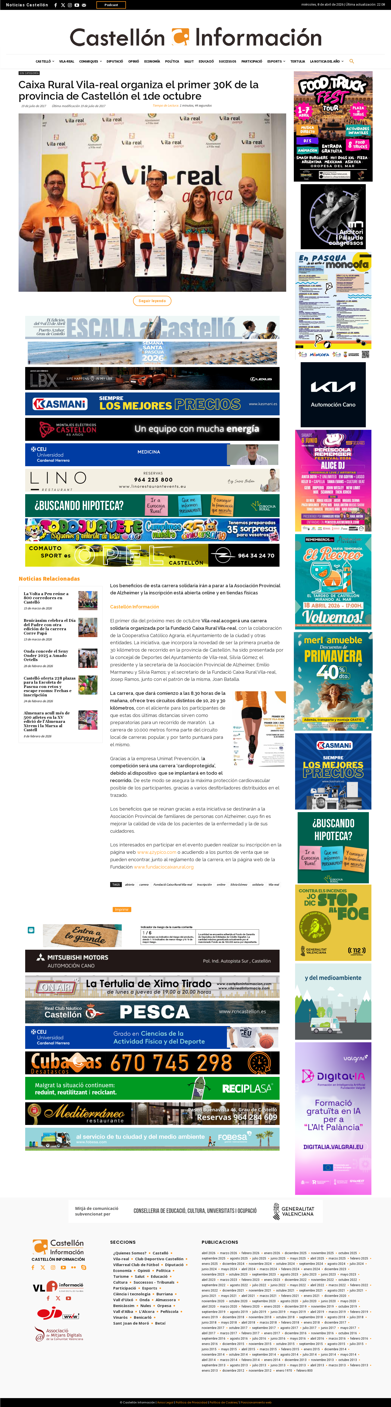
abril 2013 (317, 1365)
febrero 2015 (290, 1349)
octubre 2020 (238, 1301)
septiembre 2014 (264, 1354)
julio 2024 (357, 1263)
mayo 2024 (229, 1269)
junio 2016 (278, 1338)
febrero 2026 (250, 1253)
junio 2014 (328, 1354)
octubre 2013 (347, 1359)
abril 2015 (248, 1349)
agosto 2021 (336, 1290)
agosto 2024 (336, 1263)
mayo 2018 (229, 1322)
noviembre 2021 (260, 1290)
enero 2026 (272, 1253)
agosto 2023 (289, 1274)
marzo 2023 (228, 1279)
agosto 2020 (289, 1301)
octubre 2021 (285, 1290)
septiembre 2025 (213, 1258)
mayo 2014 (348, 1354)
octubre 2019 (347, 1306)
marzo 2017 (228, 1333)
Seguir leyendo (152, 301)
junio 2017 (328, 1327)
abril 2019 (317, 1311)
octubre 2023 (238, 1274)
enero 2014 (272, 1359)
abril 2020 (208, 1306)
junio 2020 (328, 1301)
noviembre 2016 (322, 1333)
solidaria (257, 884)
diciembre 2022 (296, 1279)
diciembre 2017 (335, 1322)
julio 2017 (309, 1327)
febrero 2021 (290, 1295)
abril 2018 (248, 1322)
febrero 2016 (359, 1338)
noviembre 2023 (213, 1274)
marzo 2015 (268, 1349)
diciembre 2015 (233, 1343)
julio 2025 (259, 1258)
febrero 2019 (359, 1311)
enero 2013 (210, 1370)
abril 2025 (317, 1258)
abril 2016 (317, 1338)
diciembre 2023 (335, 1269)
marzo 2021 (268, 1295)
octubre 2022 (347, 1279)
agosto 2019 (239, 1311)
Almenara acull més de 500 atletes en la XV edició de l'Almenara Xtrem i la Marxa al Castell (47, 721)
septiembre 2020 (264, 1301)
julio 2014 (309, 1354)
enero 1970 (284, 1370)
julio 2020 (309, 1301)
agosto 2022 (239, 1285)
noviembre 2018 (260, 1317)
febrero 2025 (359, 1258)
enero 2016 (210, 1343)
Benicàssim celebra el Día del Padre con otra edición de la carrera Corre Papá (50, 627)
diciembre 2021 (233, 1290)
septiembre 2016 (213, 1338)
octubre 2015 (285, 1343)
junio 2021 (209, 1295)
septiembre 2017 (264, 1327)
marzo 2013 (337, 1365)
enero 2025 (210, 1263)
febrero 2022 (359, 1285)
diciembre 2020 (335, 1295)
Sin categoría (29, 73)
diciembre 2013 (296, 1359)
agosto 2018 (336, 1317)
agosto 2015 (336, 1343)
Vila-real (273, 884)
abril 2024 (248, 1269)
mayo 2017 (348, 1327)
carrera (143, 884)
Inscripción (204, 884)
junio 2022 (278, 1285)
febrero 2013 (359, 1365)
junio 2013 (278, 1365)
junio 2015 (209, 1349)
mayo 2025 (298, 1258)
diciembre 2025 (296, 1253)
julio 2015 (357, 1343)
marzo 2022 (337, 1285)
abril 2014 (208, 1359)
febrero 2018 (290, 1322)
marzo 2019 (337, 1311)
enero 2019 (210, 1317)
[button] (352, 61)
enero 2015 (312, 1349)
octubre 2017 (238, 1327)
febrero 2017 (250, 1333)
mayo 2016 (298, 1338)
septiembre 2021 (311, 1290)
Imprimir (122, 909)
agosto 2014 (289, 1354)
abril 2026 (208, 1253)
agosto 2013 (239, 1365)
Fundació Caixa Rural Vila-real (172, 884)
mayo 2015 (229, 1349)
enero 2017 (272, 1333)
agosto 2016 (239, 1338)
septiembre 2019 (213, 1311)
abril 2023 (208, 1279)
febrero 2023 (250, 1279)
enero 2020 (272, 1306)
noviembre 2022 (322, 1279)
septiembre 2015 (311, 1343)
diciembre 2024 (233, 1263)
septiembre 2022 (213, 1285)
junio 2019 (278, 1311)
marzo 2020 (228, 1306)
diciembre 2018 (233, 1317)
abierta (129, 884)
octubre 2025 (347, 1253)
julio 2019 (259, 1311)
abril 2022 (317, 1285)
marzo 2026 (228, 1253)
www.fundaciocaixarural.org (164, 867)
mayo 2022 (298, 1285)
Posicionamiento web (256, 1402)
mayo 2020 (348, 1301)
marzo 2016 (337, 1338)
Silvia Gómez (238, 884)
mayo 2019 (298, 1311)
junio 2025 (278, 1258)
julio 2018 (357, 1317)
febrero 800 (305, 1370)
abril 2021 (248, 1295)
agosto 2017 (289, 1327)
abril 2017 (208, 1333)
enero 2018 (312, 1322)
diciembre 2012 (233, 1370)
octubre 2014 (238, 1354)
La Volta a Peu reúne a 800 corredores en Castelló (46, 598)
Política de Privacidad (191, 1402)
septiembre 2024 (311, 1263)
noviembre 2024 (260, 1263)
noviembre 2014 (213, 1354)
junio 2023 (328, 1274)
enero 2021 (312, 1295)
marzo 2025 (337, 1258)
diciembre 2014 (335, 1349)
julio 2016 (259, 1338)
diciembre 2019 (296, 1306)
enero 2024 (312, 1269)
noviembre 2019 (322, 1306)
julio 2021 (357, 1290)
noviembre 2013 (322, 1359)
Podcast (111, 5)
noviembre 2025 (322, 1253)
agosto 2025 (239, 1258)
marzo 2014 (228, 1359)
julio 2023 (309, 1274)
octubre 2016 (347, 1333)
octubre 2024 (285, 1263)
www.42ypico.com (156, 852)
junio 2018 (209, 1322)
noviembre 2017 (213, 1327)
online (221, 884)
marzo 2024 (268, 1269)
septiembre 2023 (264, 1274)
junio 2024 (209, 1269)
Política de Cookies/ (224, 1402)
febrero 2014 (250, 1359)
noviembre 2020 (213, 1301)
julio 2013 (259, 1365)
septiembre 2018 (311, 1317)
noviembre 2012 (260, 1370)
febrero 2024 (290, 1269)
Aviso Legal (165, 1402)
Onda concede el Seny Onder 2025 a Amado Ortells (46, 655)
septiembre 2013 (213, 1365)
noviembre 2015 (260, 1343)
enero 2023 (272, 1279)
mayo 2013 (298, 1365)
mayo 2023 (348, 1274)
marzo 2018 (268, 1322)
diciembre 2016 (296, 1333)
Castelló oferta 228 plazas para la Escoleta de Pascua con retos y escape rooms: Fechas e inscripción (50, 687)
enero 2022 (210, 1290)
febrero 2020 (250, 1306)
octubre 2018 (285, 1317)
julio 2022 (259, 1285)
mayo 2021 (229, 1295)
